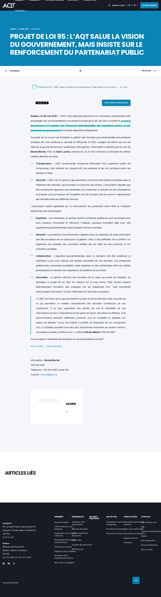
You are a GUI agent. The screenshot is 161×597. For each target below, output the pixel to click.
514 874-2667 (8, 537)
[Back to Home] (9, 6)
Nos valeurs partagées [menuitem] (64, 562)
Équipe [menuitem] (144, 536)
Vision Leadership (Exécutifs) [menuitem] (80, 534)
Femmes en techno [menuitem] (114, 533)
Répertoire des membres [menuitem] (65, 551)
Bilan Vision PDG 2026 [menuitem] (134, 529)
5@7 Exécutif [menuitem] (77, 549)
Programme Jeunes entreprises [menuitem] (115, 523)
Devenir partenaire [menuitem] (149, 545)
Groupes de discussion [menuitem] (82, 545)
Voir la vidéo (37, 346)
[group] (81, 87)
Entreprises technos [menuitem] (63, 547)
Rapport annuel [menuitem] (130, 538)
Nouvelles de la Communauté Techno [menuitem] (63, 556)
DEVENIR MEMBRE (149, 5)
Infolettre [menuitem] (128, 542)
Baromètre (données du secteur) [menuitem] (134, 523)
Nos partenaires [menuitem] (148, 540)
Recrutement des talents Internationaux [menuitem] (65, 541)
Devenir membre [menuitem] (61, 522)
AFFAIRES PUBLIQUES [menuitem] (94, 518)
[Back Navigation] (80, 71)
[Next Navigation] (149, 70)
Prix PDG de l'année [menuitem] (115, 529)
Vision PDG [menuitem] (77, 540)
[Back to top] (136, 580)
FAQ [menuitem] (142, 527)
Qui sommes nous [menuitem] (149, 522)
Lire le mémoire (54, 346)
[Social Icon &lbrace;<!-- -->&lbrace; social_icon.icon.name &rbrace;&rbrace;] (4, 563)
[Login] (117, 5)
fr (134, 5)
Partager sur (42, 103)
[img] (121, 87)
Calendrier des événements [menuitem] (78, 523)
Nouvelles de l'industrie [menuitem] (134, 533)
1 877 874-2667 (24, 557)
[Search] (130, 5)
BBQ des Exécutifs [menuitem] (80, 529)
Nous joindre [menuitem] (146, 549)
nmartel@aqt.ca (49, 374)
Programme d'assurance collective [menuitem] (65, 534)
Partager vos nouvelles (116, 103)
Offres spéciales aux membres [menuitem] (63, 527)
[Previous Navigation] (12, 71)
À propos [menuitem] (19, 11)
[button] (34, 87)
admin (13, 29)
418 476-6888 (9, 557)
